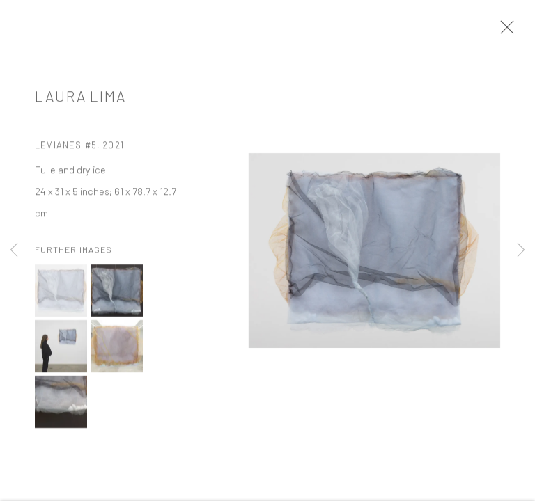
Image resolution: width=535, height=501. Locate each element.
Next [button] (521, 250)
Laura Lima (80, 98)
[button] (61, 293)
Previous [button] (14, 250)
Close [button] (503, 31)
